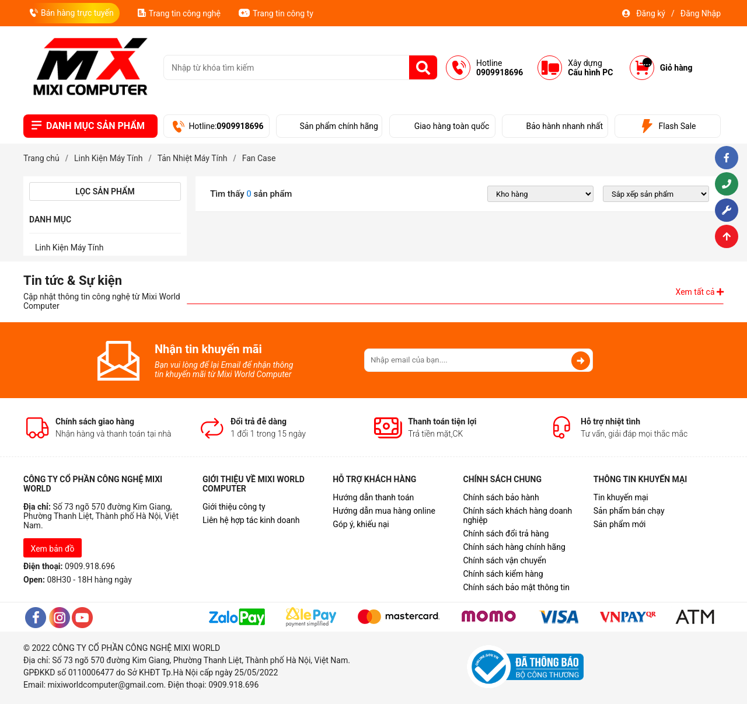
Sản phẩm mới (620, 524)
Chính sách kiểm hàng (503, 573)
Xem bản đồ (53, 548)
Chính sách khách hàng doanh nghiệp (517, 515)
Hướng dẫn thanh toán (373, 497)
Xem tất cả (700, 292)
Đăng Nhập (700, 13)
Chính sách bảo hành (501, 497)
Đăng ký (650, 13)
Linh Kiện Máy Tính (69, 247)
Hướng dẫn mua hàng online (384, 510)
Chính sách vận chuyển (504, 560)
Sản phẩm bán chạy (629, 510)
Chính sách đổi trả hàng (506, 533)
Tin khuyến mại (621, 497)
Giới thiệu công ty (234, 506)
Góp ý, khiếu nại (361, 524)
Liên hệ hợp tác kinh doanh (251, 520)
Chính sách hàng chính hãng (514, 547)
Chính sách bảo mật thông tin (516, 587)
